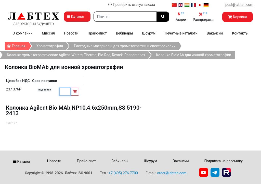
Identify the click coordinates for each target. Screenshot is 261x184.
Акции (181, 17)
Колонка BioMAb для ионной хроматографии (193, 55)
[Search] (125, 17)
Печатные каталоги (181, 33)
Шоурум (148, 33)
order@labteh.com (171, 173)
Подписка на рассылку (223, 161)
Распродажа (203, 17)
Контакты (240, 33)
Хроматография (49, 46)
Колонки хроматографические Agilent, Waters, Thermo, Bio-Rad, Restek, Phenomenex (76, 55)
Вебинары (124, 33)
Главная (18, 45)
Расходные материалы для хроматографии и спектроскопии (125, 46)
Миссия (48, 33)
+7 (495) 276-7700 (123, 173)
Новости (71, 33)
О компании (22, 33)
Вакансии (215, 33)
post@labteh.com (239, 5)
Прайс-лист (97, 33)
